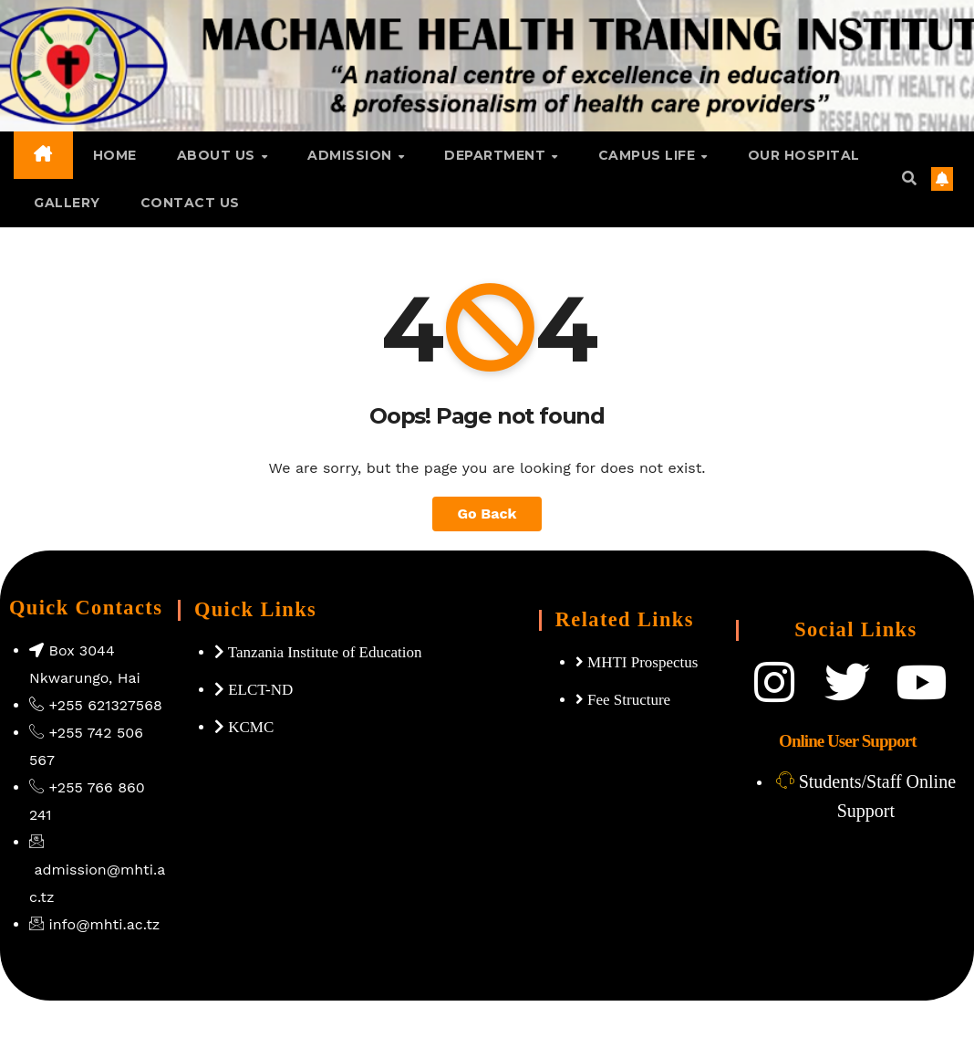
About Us (218, 155)
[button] (909, 178)
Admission (351, 155)
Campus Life (648, 155)
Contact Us (190, 202)
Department (497, 155)
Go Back (487, 513)
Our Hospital (804, 155)
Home (115, 155)
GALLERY (67, 202)
